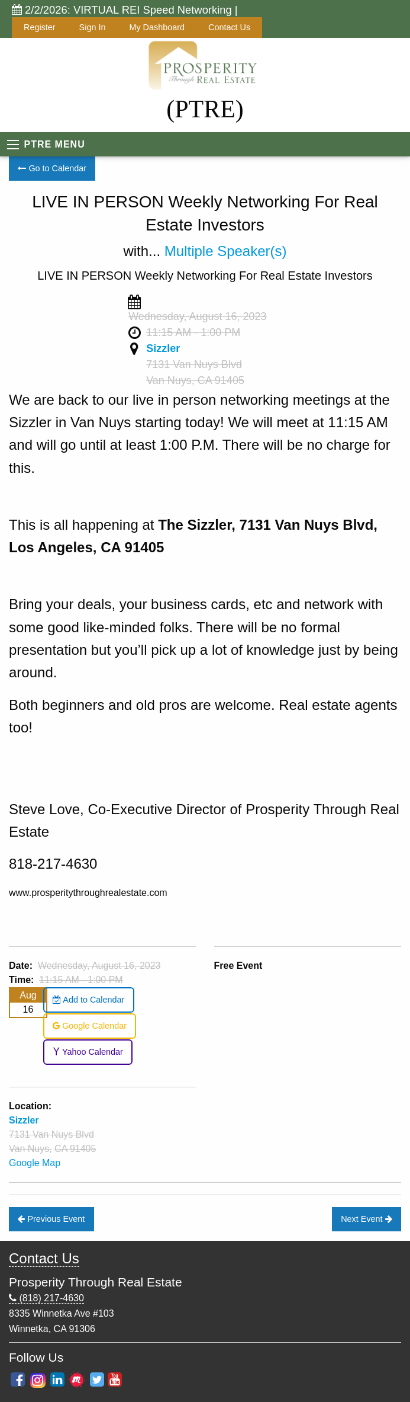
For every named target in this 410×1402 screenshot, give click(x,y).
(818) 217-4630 (46, 1298)
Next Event (366, 1219)
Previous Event (51, 1219)
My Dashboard (157, 27)
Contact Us (229, 27)
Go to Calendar (52, 168)
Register (40, 27)
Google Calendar (90, 1025)
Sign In (92, 27)
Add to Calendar (88, 999)
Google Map (34, 1163)
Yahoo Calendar (88, 1052)
